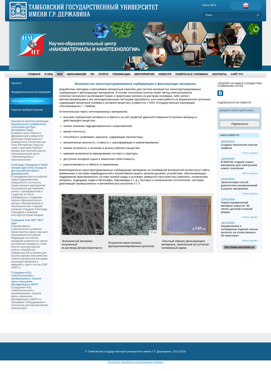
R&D (59, 74)
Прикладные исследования (27, 100)
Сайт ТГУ (237, 74)
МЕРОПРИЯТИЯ (144, 74)
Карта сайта (209, 5)
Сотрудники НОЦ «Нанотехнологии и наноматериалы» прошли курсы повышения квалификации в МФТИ (26, 278)
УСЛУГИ (103, 74)
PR (92, 74)
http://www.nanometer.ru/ (239, 247)
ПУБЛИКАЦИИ (121, 74)
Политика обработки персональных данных (135, 362)
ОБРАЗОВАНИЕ (76, 74)
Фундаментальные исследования (31, 92)
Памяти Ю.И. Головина (192, 74)
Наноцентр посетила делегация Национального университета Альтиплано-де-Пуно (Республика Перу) (30, 126)
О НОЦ (48, 74)
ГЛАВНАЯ (34, 74)
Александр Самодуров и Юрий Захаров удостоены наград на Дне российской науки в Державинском (29, 169)
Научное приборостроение (27, 109)
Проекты (16, 83)
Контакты (219, 74)
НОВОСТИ (165, 74)
